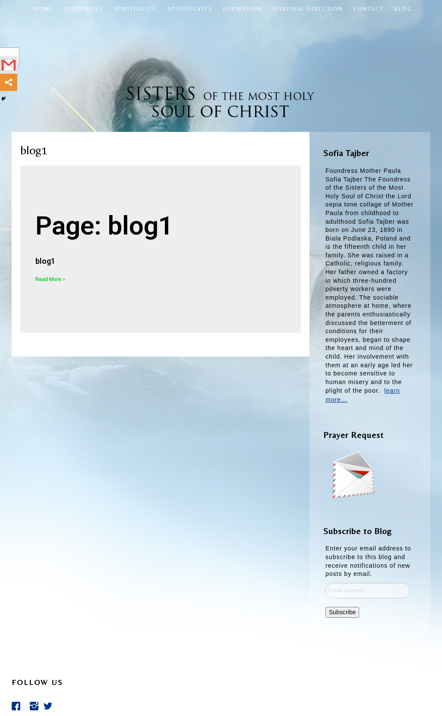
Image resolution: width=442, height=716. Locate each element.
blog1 (45, 261)
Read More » (50, 279)
